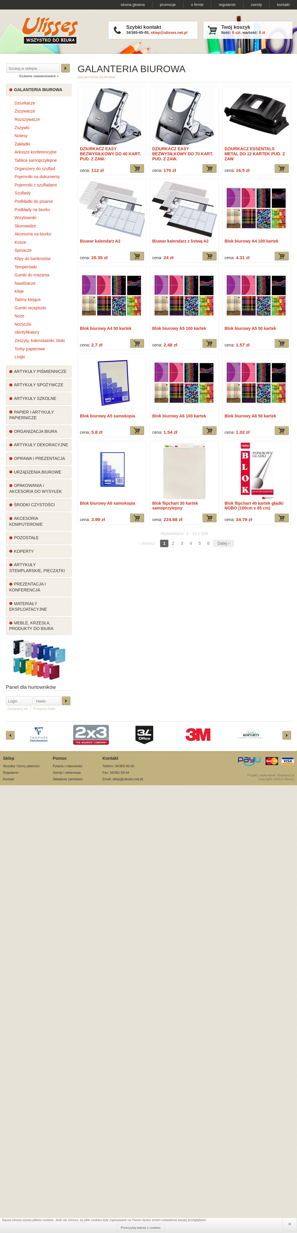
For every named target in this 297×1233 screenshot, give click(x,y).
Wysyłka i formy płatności (21, 766)
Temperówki (26, 267)
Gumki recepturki (30, 308)
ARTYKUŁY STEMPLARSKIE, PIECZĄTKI (37, 567)
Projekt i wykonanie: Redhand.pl (270, 775)
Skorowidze (25, 226)
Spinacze (23, 250)
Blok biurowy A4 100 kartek (252, 241)
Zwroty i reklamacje (67, 772)
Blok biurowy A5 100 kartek (179, 328)
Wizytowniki (25, 217)
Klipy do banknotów (32, 258)
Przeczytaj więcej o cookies (141, 1227)
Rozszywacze (27, 119)
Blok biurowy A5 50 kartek (250, 328)
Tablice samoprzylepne (36, 160)
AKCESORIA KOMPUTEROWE (26, 521)
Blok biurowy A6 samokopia (107, 503)
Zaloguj (66, 701)
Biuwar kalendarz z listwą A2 (180, 241)
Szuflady (23, 193)
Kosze (20, 242)
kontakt (283, 4)
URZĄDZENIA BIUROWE (37, 472)
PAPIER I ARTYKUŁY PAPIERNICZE (31, 415)
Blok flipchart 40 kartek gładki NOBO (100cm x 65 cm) (254, 506)
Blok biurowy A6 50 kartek (250, 416)
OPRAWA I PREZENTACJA (39, 458)
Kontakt (8, 779)
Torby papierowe (30, 348)
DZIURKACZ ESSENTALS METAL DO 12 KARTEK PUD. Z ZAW (255, 153)
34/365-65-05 (137, 33)
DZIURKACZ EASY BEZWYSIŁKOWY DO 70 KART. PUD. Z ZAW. (182, 153)
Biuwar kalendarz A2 (100, 241)
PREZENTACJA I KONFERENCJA (27, 587)
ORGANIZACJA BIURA (35, 431)
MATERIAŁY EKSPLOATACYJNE (28, 606)
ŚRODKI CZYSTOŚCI (34, 504)
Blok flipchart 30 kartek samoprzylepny (175, 506)
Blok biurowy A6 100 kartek (179, 416)
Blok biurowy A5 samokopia (107, 416)
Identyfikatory (27, 332)
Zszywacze (25, 111)
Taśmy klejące (28, 299)
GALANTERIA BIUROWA (38, 89)
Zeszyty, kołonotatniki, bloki (40, 340)
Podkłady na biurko (32, 209)
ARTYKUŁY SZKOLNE (35, 398)
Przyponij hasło (44, 708)
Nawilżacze (25, 283)
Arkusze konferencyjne (36, 152)
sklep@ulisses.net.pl (169, 33)
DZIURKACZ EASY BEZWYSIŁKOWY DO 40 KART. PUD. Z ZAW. (110, 153)
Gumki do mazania (32, 275)
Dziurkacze (25, 103)
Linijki (20, 356)
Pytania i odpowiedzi (68, 766)
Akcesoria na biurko (33, 234)
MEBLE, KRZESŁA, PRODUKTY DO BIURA (31, 626)
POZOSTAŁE (26, 537)
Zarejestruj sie (17, 708)
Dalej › (224, 543)
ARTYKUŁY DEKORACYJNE (41, 444)
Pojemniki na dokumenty (37, 176)
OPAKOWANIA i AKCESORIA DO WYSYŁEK (35, 488)
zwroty (256, 4)
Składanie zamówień (68, 779)
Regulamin (11, 772)
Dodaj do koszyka (137, 168)
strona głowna (133, 4)
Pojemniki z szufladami (36, 185)
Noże (19, 316)
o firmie (197, 4)
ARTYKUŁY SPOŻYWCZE (38, 384)
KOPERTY (24, 551)
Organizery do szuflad (35, 168)
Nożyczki (23, 324)
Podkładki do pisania (34, 201)
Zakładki (22, 144)
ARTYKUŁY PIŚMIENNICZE (40, 371)
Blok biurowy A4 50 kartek (106, 328)
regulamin (227, 4)
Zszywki (22, 127)
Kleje (19, 291)
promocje (168, 4)
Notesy (21, 135)
